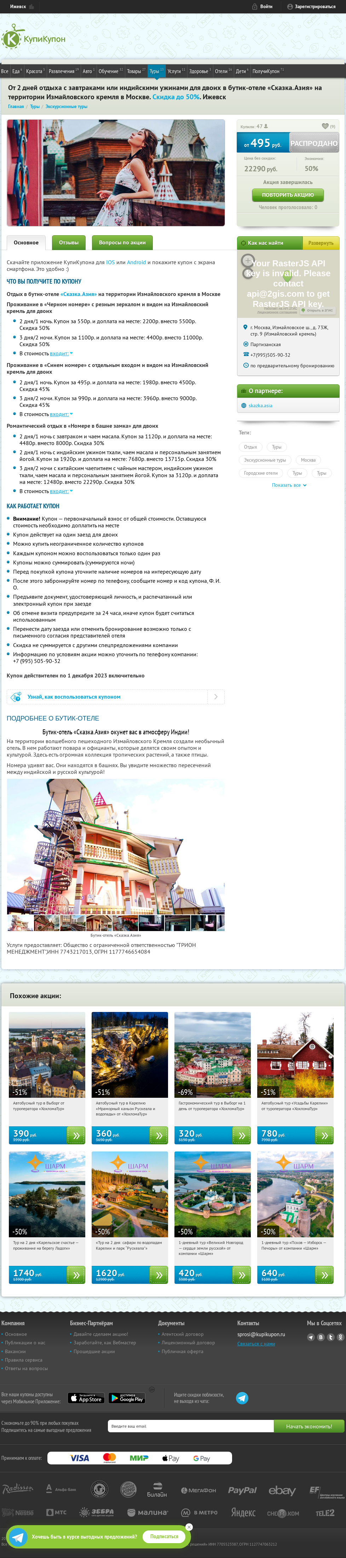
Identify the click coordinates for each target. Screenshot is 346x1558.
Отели (223, 71)
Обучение (111, 71)
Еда (17, 71)
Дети (242, 71)
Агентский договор (183, 1334)
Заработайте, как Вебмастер (105, 1342)
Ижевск (18, 7)
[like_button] (325, 126)
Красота (35, 71)
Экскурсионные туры (265, 460)
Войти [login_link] (266, 7)
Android (137, 262)
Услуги (176, 71)
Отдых (250, 447)
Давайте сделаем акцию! (101, 1334)
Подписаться (164, 1536)
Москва (308, 460)
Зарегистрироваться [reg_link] (315, 7)
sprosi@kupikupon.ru (261, 1334)
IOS (111, 262)
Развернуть (321, 243)
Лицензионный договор (188, 1342)
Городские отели (261, 473)
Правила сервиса (23, 1360)
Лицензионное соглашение (277, 312)
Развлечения (64, 71)
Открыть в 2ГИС (320, 310)
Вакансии (15, 1351)
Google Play (126, 1398)
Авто (89, 71)
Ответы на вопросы (26, 1368)
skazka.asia (260, 405)
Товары (136, 71)
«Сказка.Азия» (78, 294)
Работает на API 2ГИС (280, 308)
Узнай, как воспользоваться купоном (74, 696)
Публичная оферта (182, 1351)
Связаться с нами (256, 1343)
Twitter (331, 1337)
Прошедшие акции (94, 1351)
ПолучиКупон (268, 71)
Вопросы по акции (122, 242)
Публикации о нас (25, 1342)
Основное (26, 242)
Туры (157, 71)
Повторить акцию (288, 195)
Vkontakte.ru (321, 1337)
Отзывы (69, 242)
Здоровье (200, 71)
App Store (86, 1398)
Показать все (286, 485)
